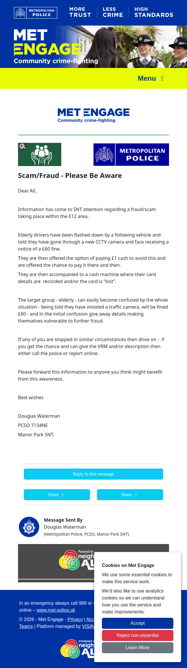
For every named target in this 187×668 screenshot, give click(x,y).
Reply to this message (93, 474)
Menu (152, 78)
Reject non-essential (138, 635)
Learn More (138, 647)
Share (57, 494)
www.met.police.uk (56, 610)
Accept (138, 623)
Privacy (75, 619)
